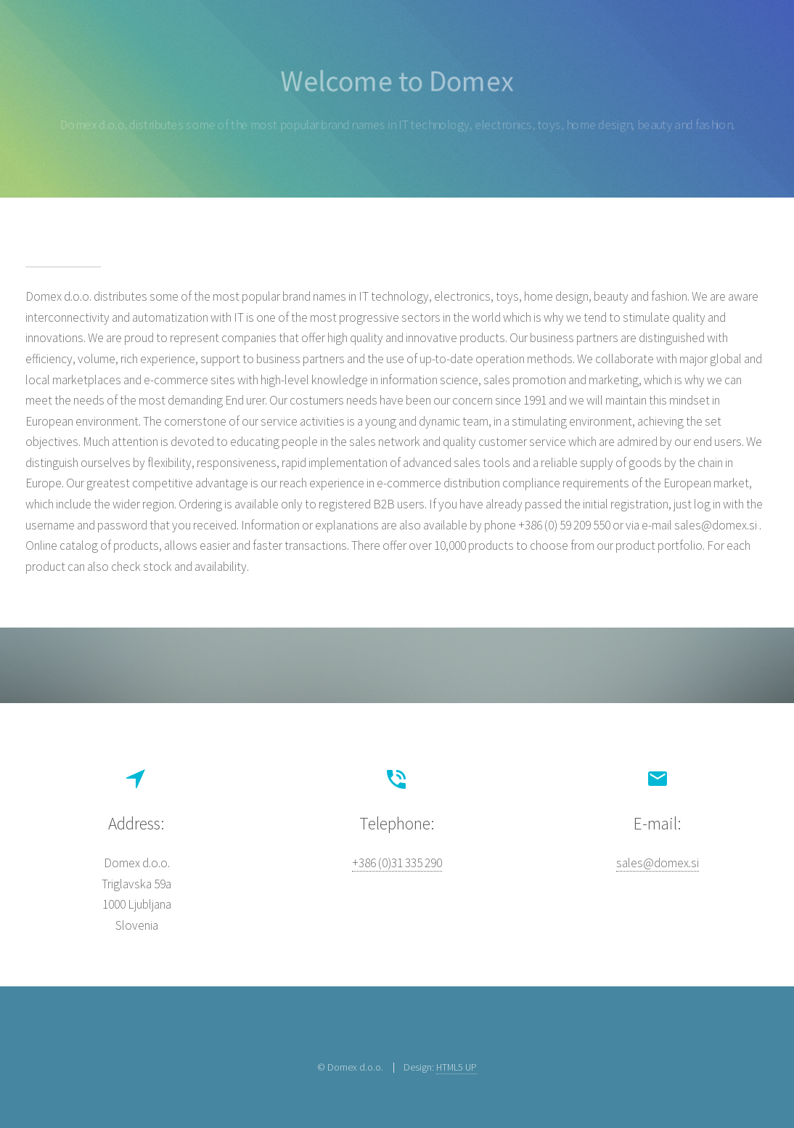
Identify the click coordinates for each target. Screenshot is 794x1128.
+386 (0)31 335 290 (397, 863)
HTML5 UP (456, 1067)
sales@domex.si (657, 863)
